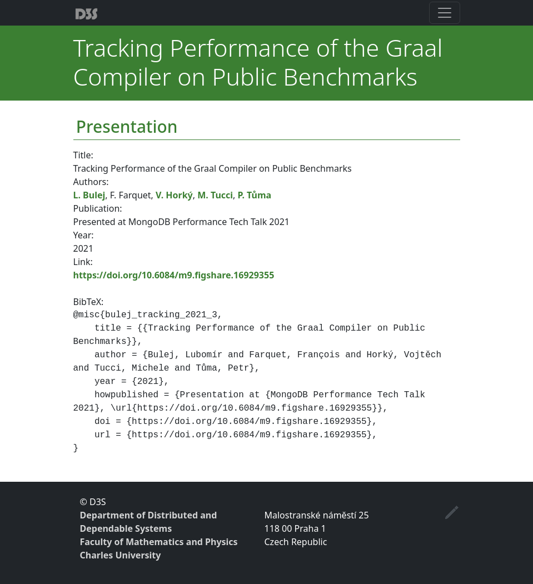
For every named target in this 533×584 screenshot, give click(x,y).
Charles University (120, 555)
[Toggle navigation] (444, 13)
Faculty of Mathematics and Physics (159, 542)
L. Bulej (89, 195)
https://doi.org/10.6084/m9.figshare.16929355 (174, 275)
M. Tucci (215, 195)
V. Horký (174, 195)
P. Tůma (255, 195)
